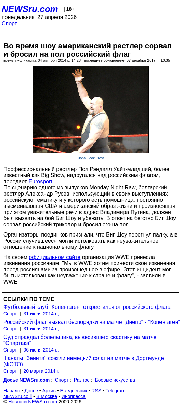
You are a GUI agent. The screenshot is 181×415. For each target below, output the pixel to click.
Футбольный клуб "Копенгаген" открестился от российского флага (87, 307)
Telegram (116, 390)
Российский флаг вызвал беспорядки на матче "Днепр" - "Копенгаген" (91, 322)
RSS (96, 390)
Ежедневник (73, 390)
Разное (82, 380)
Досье (31, 390)
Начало (11, 390)
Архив (49, 390)
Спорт (9, 23)
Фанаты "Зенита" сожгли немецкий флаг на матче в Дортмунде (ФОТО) (83, 361)
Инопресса (74, 396)
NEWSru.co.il (17, 396)
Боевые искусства (115, 380)
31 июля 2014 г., (41, 313)
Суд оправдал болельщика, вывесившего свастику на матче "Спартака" (79, 340)
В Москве (46, 396)
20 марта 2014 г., (42, 371)
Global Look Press (91, 158)
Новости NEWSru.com (32, 401)
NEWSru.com (30, 9)
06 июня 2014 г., (41, 350)
